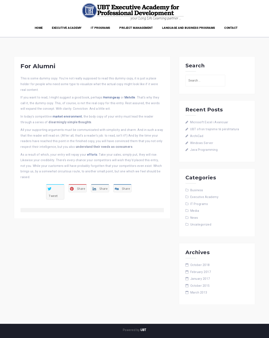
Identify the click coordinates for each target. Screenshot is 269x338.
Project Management (136, 27)
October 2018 (200, 265)
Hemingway (111, 97)
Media (194, 210)
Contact (231, 27)
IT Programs (100, 27)
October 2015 (200, 285)
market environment (67, 116)
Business (196, 190)
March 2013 (198, 292)
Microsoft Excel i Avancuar (209, 122)
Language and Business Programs (188, 27)
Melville (130, 97)
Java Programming (204, 149)
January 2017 (200, 278)
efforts (92, 154)
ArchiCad (196, 136)
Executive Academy (67, 27)
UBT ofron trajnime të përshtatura (214, 129)
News (194, 217)
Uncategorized (200, 224)
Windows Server (201, 143)
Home (39, 27)
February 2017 (200, 272)
